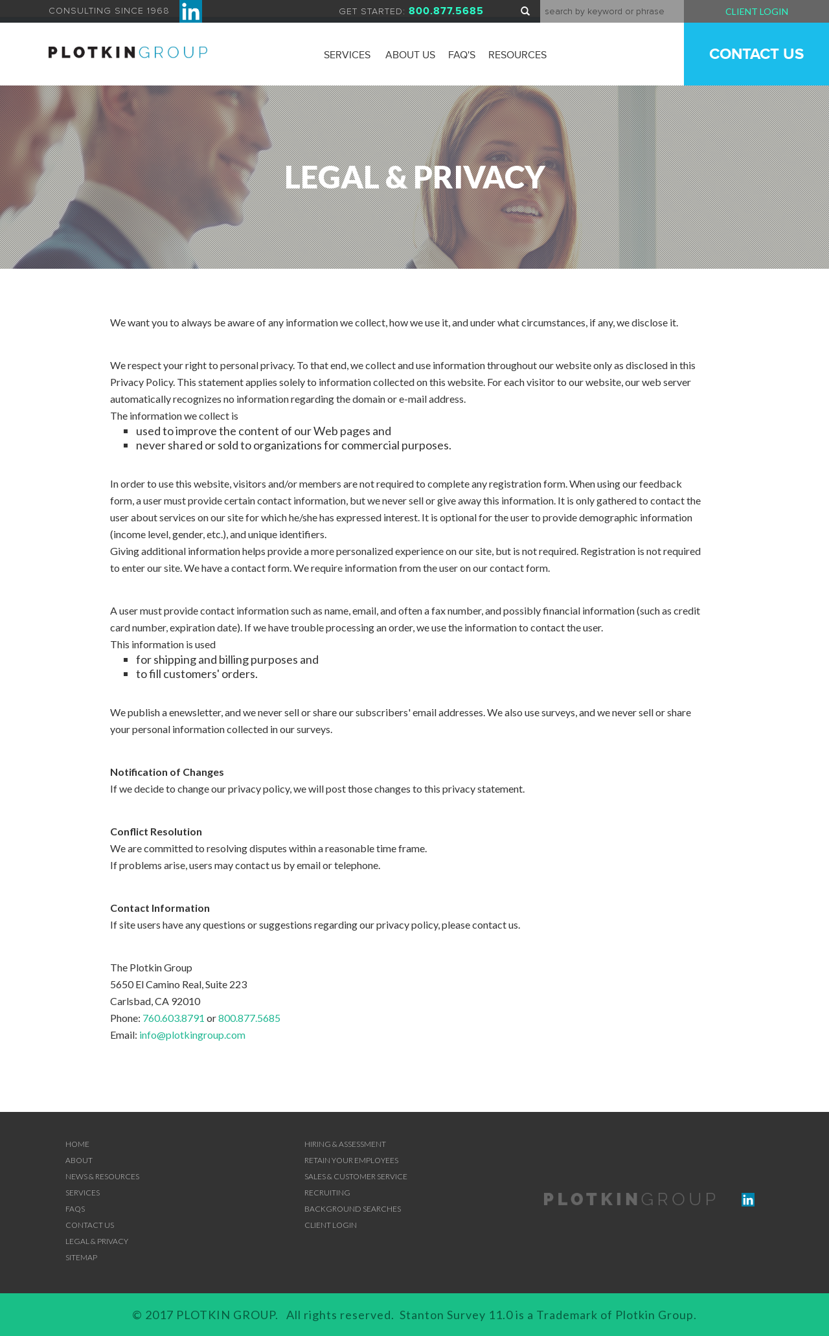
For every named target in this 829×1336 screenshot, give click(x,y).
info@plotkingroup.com (192, 1034)
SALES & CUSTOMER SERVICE (355, 1176)
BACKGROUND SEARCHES (352, 1209)
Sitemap (81, 1257)
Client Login (756, 11)
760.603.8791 (173, 1018)
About (79, 1160)
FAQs (75, 1209)
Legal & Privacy (96, 1241)
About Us (410, 55)
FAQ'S (461, 55)
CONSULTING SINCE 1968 (125, 11)
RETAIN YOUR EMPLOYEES (351, 1160)
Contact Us (756, 54)
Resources (517, 55)
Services (347, 55)
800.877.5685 (249, 1018)
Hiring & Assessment (345, 1144)
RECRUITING (327, 1192)
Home (77, 1144)
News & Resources (102, 1176)
